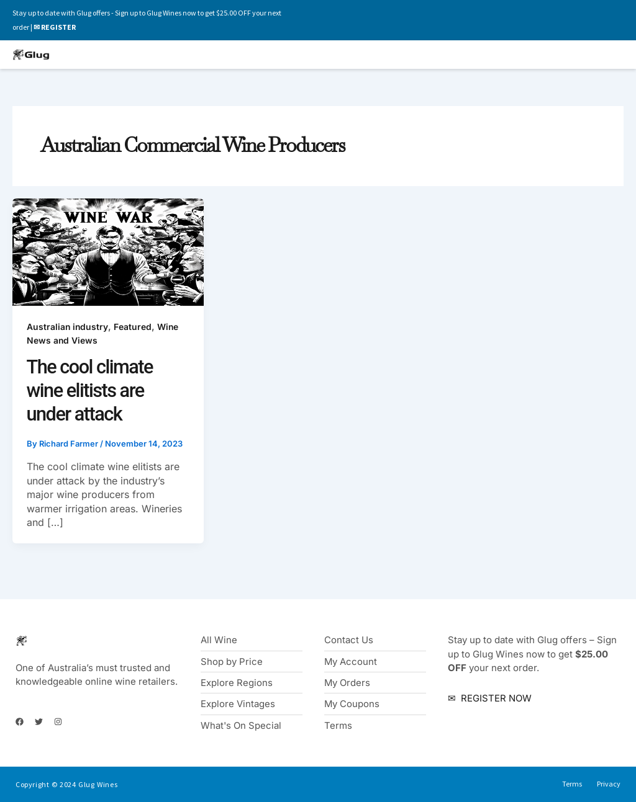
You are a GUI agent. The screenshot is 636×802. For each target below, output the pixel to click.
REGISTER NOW (495, 697)
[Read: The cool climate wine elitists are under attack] (108, 251)
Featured (134, 326)
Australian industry (68, 326)
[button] (451, 54)
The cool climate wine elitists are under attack (91, 390)
